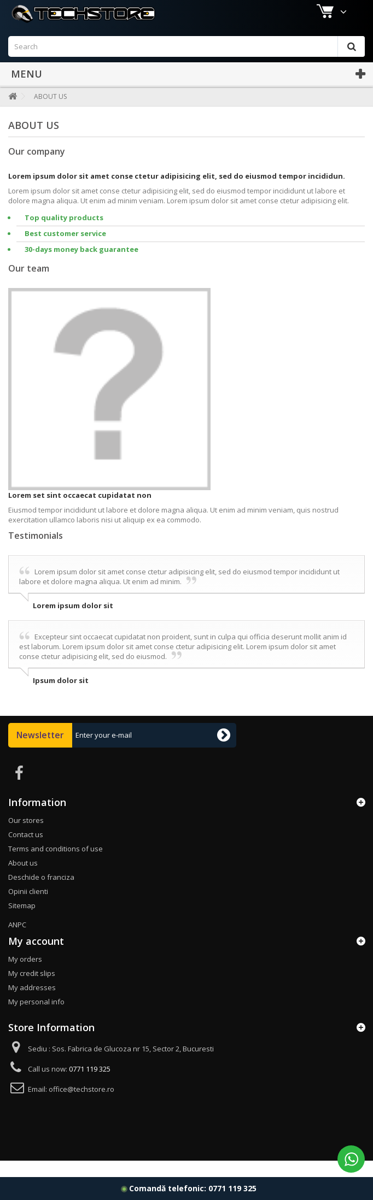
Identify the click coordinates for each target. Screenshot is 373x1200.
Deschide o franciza (41, 893)
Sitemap (22, 922)
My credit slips (31, 990)
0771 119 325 (232, 1188)
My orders (25, 975)
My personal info (36, 1018)
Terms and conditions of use (55, 865)
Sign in (349, 9)
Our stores (26, 837)
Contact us (300, 9)
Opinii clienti (28, 908)
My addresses (32, 1004)
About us (23, 879)
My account (36, 957)
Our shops (34, 9)
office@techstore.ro (81, 1105)
